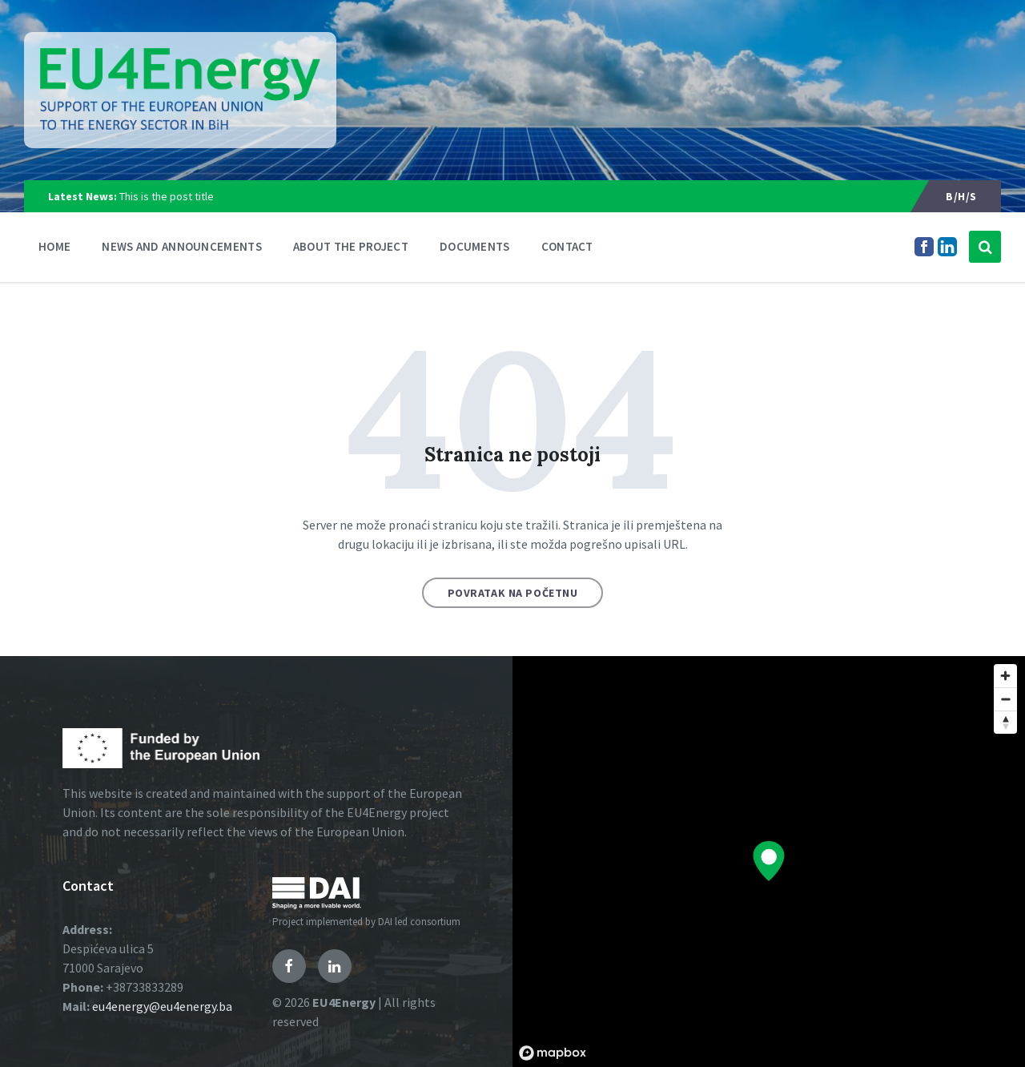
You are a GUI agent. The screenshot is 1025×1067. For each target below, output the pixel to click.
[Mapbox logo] (552, 1053)
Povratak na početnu (513, 593)
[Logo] (180, 90)
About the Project (350, 246)
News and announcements (182, 246)
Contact (567, 246)
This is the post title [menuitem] (131, 196)
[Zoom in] (1005, 675)
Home (54, 246)
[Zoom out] (1005, 699)
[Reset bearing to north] (1005, 722)
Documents (475, 246)
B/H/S (961, 196)
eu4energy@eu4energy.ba (162, 1006)
